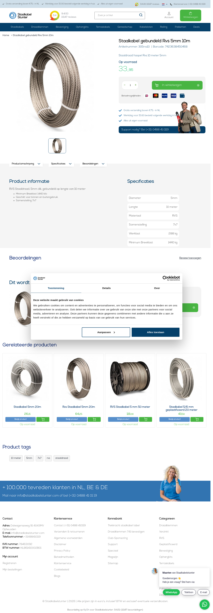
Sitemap (113, 563)
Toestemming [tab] (56, 288)
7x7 (39, 458)
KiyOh (86, 610)
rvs (48, 458)
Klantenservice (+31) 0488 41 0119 (187, 4)
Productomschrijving (26, 164)
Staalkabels (17, 27)
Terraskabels (103, 27)
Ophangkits (82, 27)
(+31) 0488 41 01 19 (83, 495)
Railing (163, 27)
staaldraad (61, 458)
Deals (196, 27)
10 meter (16, 458)
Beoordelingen (93, 164)
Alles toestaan (155, 332)
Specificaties (61, 164)
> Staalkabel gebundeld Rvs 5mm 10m (32, 35)
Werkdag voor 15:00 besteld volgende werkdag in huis (68, 4)
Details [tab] (106, 288)
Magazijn (113, 557)
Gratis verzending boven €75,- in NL (21, 4)
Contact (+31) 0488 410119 (70, 525)
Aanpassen (106, 332)
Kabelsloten (146, 27)
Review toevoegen (190, 258)
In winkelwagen (177, 85)
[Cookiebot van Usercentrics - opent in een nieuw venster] (165, 278)
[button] (57, 145)
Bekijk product (20, 419)
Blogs (57, 576)
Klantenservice (62, 563)
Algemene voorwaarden (68, 538)
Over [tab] (157, 288)
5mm (29, 458)
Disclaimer (60, 544)
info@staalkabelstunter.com (38, 495)
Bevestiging (62, 27)
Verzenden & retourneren (69, 532)
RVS (161, 538)
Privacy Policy (62, 551)
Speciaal (113, 551)
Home (6, 35)
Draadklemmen (39, 27)
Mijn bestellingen (12, 570)
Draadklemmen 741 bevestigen (126, 532)
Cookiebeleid (61, 570)
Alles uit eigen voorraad (110, 4)
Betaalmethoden (64, 557)
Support (113, 544)
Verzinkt (164, 532)
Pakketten (180, 27)
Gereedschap (125, 27)
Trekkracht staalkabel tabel (124, 525)
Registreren (10, 563)
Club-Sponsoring (118, 538)
